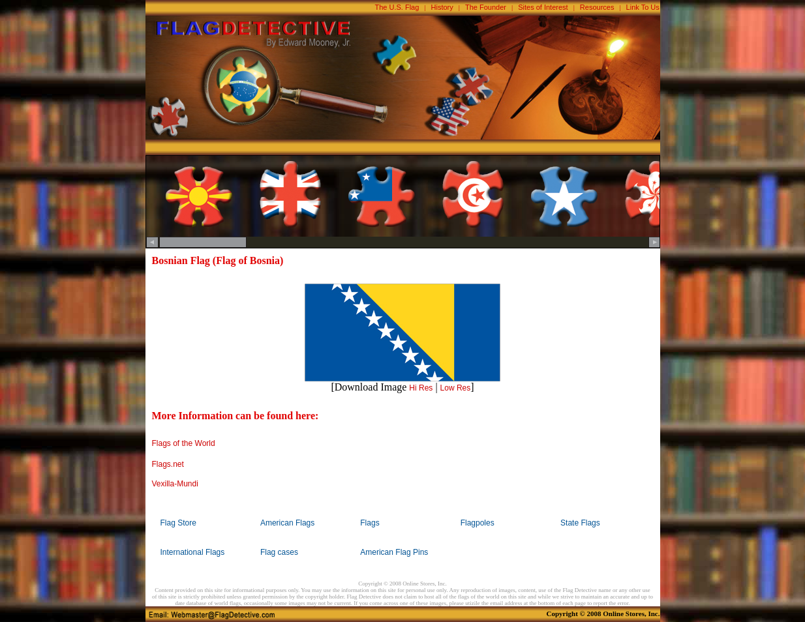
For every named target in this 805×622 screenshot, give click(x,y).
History (442, 7)
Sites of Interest (543, 7)
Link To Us (643, 7)
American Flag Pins (394, 552)
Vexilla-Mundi (175, 483)
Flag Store (178, 522)
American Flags (287, 522)
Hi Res (421, 387)
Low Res (455, 387)
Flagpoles (477, 522)
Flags (369, 522)
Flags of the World (183, 443)
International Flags (192, 552)
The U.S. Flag (397, 7)
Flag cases (279, 552)
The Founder (485, 7)
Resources (597, 7)
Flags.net (168, 464)
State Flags (580, 522)
